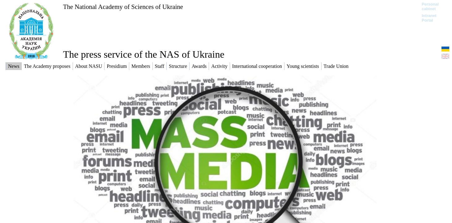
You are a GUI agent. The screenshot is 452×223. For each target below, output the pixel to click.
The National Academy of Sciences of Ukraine (123, 6)
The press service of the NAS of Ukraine (143, 54)
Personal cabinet (430, 6)
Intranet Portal (429, 18)
